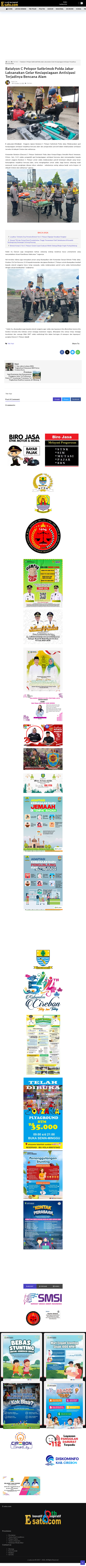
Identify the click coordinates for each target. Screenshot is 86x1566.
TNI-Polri (10, 343)
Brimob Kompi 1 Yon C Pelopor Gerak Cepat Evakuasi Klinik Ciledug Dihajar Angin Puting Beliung (43, 246)
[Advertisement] (43, 37)
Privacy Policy (13, 1531)
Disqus (66, 391)
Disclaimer (12, 1527)
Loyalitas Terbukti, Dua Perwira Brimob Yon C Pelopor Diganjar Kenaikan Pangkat (38, 237)
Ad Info (11, 1546)
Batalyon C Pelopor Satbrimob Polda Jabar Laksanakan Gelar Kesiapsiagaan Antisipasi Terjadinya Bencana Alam (40, 72)
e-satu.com (31, 1552)
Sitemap (11, 1541)
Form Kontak (12, 1543)
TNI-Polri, (29, 83)
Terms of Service (14, 1533)
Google (57, 391)
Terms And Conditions (16, 1529)
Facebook (75, 391)
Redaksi (11, 1545)
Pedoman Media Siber (16, 1534)
